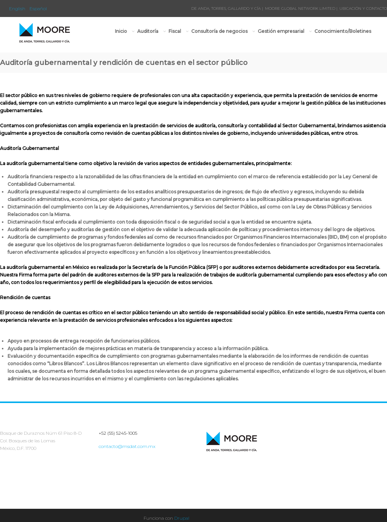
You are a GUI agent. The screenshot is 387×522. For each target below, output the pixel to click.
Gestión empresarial (281, 31)
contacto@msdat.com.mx (127, 446)
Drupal (181, 518)
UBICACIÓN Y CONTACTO (363, 8)
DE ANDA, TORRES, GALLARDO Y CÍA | (227, 8)
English (17, 8)
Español (38, 8)
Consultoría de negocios (220, 31)
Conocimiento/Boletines (343, 31)
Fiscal (175, 31)
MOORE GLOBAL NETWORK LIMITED (300, 8)
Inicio (121, 31)
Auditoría (148, 31)
